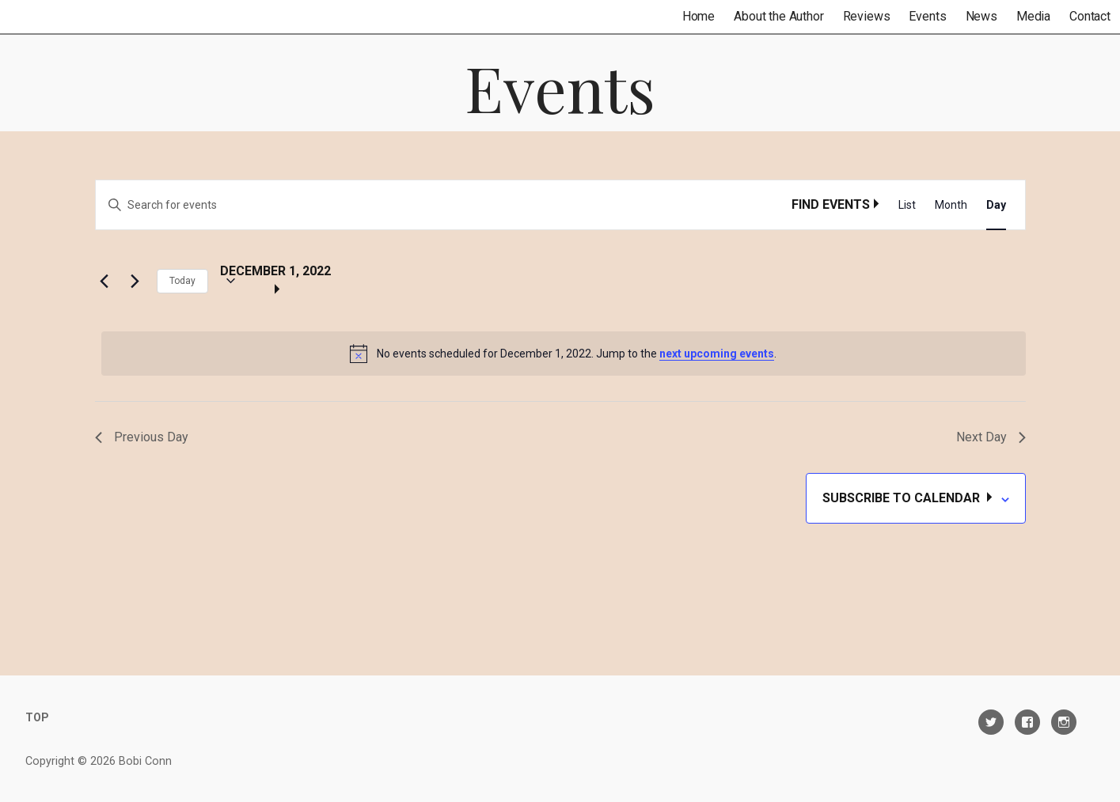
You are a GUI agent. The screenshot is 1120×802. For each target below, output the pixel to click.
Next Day (991, 437)
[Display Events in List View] (907, 205)
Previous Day (141, 437)
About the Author (778, 16)
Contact (1090, 16)
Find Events (831, 204)
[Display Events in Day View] (996, 205)
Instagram (1063, 722)
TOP (37, 717)
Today (182, 280)
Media (1033, 16)
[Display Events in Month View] (951, 205)
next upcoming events (716, 353)
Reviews (866, 16)
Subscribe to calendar (902, 497)
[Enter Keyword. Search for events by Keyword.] (444, 205)
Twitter (991, 722)
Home (698, 16)
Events (927, 16)
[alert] (563, 353)
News (981, 16)
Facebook (1027, 722)
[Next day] (135, 280)
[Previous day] (104, 280)
